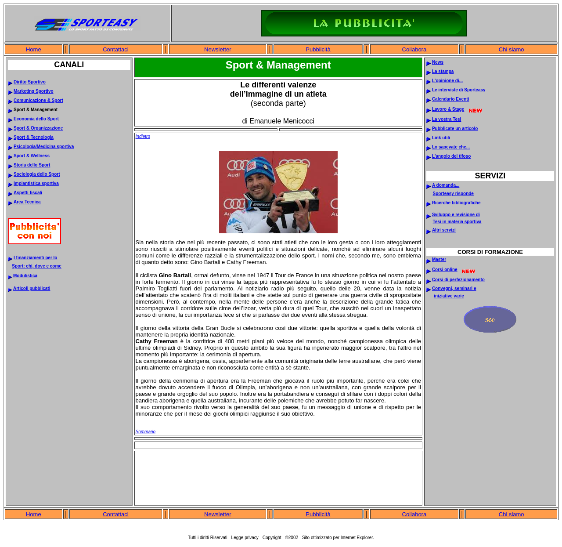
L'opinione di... (447, 80)
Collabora (414, 49)
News (437, 62)
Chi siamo (511, 49)
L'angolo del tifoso (451, 156)
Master (439, 259)
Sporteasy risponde (453, 193)
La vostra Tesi (446, 119)
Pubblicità (318, 49)
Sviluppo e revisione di (456, 214)
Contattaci (116, 49)
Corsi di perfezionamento (458, 279)
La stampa (443, 71)
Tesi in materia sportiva (457, 221)
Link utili (441, 137)
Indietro (143, 136)
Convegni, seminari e (454, 288)
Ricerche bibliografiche (456, 202)
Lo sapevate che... (451, 147)
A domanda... (445, 185)
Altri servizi (444, 230)
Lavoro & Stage (448, 109)
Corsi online (445, 269)
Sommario (146, 431)
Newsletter (217, 49)
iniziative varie (449, 295)
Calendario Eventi (450, 99)
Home (33, 49)
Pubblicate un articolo (455, 128)
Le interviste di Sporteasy (459, 89)
